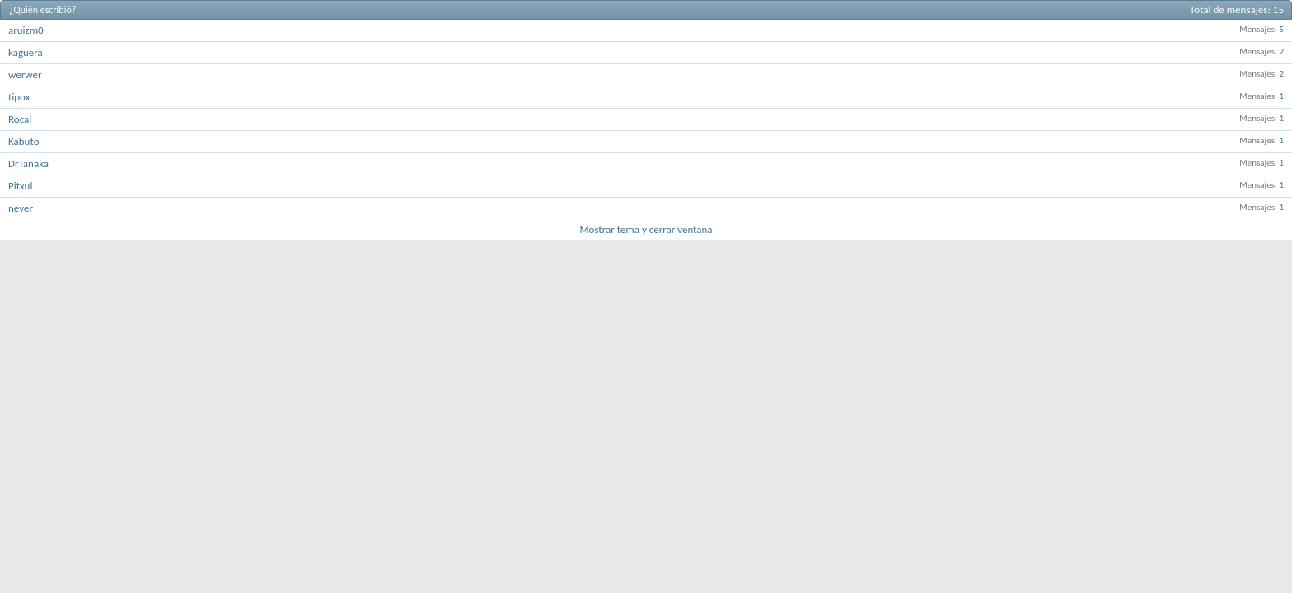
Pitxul (20, 186)
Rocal (19, 119)
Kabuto (24, 141)
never (20, 208)
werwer (24, 74)
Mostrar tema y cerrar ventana (645, 229)
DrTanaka (28, 163)
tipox (19, 97)
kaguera (25, 52)
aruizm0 (26, 30)
